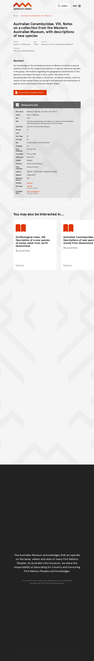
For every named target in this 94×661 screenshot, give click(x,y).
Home (15, 15)
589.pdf (29, 186)
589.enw (30, 183)
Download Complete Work (29, 92)
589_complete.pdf (33, 191)
